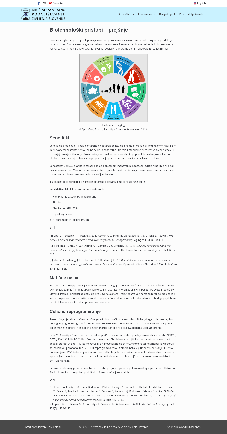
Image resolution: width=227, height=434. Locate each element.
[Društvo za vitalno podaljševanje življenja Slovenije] (43, 14)
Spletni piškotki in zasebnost (184, 427)
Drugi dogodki (167, 14)
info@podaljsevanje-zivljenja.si (43, 427)
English (201, 3)
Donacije (56, 3)
